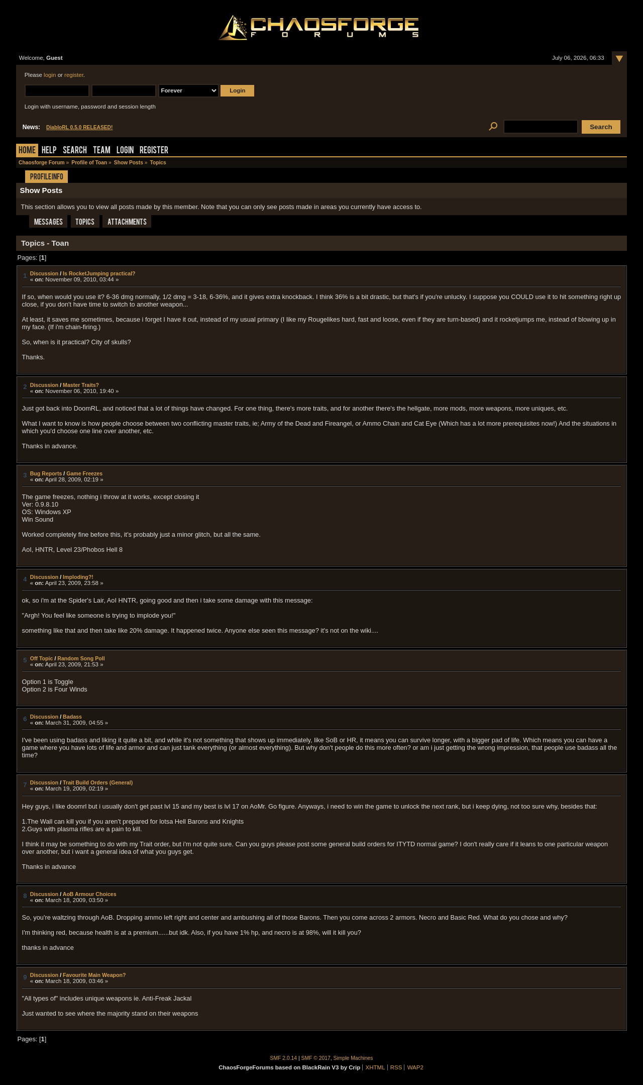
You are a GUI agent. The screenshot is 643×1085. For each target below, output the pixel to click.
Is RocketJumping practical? (99, 273)
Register (154, 151)
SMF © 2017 (316, 1058)
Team (102, 151)
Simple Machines (353, 1058)
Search (75, 151)
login (50, 75)
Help (49, 151)
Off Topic (41, 658)
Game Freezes (84, 473)
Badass (72, 717)
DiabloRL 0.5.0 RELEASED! (79, 127)
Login (125, 151)
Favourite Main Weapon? (94, 975)
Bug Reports (46, 473)
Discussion (44, 273)
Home (27, 151)
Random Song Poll (80, 658)
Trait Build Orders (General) (98, 782)
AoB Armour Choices (90, 894)
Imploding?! (78, 577)
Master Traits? (81, 385)
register (73, 75)
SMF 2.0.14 (283, 1058)
